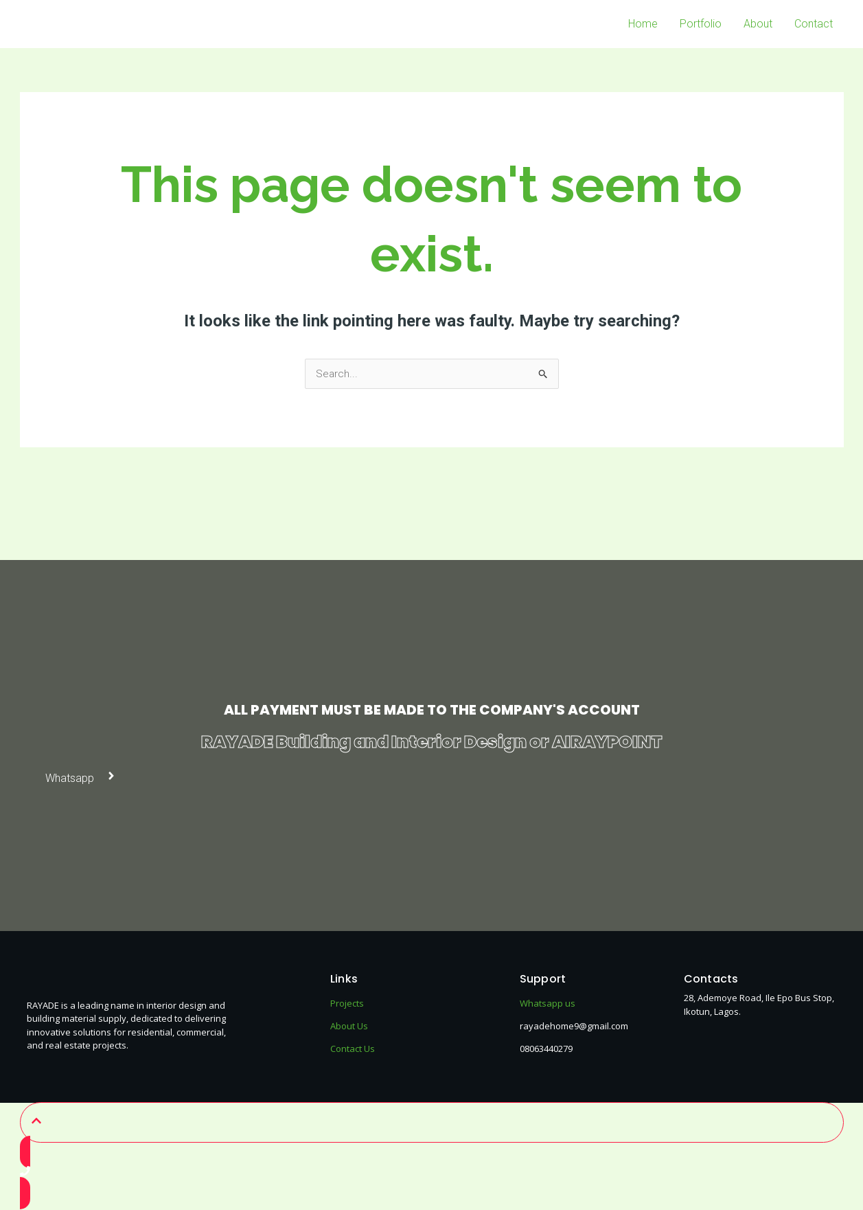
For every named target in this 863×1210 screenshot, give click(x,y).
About (758, 23)
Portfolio (701, 23)
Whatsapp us (547, 1004)
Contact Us (352, 1049)
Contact (813, 23)
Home (643, 23)
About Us (349, 1026)
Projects (347, 1004)
